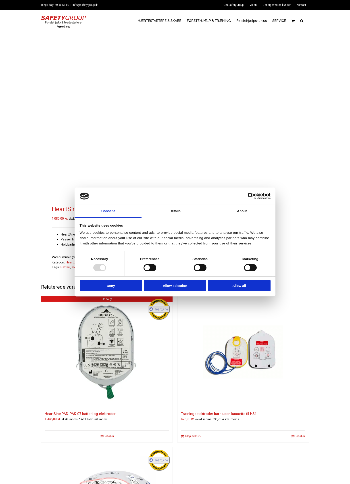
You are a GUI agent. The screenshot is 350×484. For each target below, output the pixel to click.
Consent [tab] (108, 211)
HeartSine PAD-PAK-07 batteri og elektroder (80, 414)
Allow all (239, 286)
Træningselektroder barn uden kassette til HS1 (219, 414)
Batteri (65, 267)
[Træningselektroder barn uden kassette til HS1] (243, 352)
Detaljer (108, 436)
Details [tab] (175, 211)
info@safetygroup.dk (85, 4)
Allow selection (175, 286)
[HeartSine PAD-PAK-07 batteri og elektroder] (107, 352)
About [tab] (242, 211)
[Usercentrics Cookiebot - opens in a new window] (251, 196)
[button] (301, 20)
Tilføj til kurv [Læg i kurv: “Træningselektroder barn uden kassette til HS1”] (192, 436)
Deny (111, 286)
